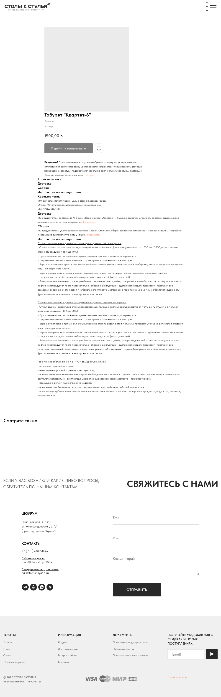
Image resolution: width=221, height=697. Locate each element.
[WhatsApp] (41, 587)
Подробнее (89, 221)
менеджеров (92, 234)
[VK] (25, 587)
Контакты (63, 662)
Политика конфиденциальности (130, 642)
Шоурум (62, 642)
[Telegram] (49, 587)
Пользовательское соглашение (130, 655)
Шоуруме (89, 175)
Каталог (7, 642)
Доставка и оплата (68, 649)
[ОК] (33, 587)
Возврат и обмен (67, 655)
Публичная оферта (123, 649)
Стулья (7, 655)
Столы (6, 649)
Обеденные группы (14, 662)
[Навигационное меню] (213, 7)
